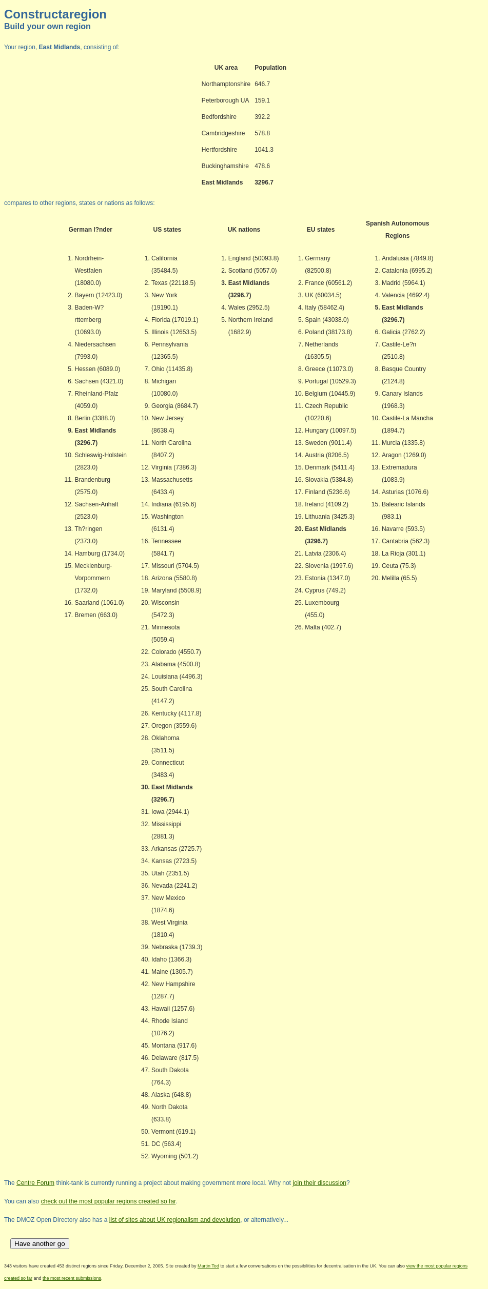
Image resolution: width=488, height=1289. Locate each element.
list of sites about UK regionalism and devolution (174, 1219)
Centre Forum (35, 1182)
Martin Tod (208, 1265)
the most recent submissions (72, 1278)
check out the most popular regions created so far (108, 1201)
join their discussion (319, 1182)
